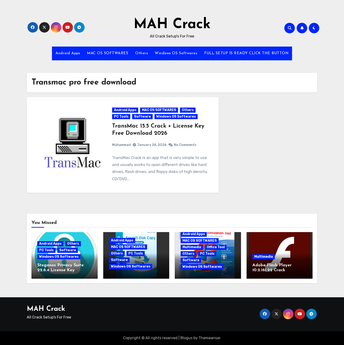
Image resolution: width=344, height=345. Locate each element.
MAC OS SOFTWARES (107, 53)
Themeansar (209, 338)
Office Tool (216, 247)
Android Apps (67, 53)
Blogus (186, 338)
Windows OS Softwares (176, 53)
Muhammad (121, 145)
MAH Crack (172, 25)
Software (142, 116)
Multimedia (191, 247)
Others (141, 53)
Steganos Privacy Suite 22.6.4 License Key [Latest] (60, 270)
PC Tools (121, 116)
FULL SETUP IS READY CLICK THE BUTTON (246, 53)
